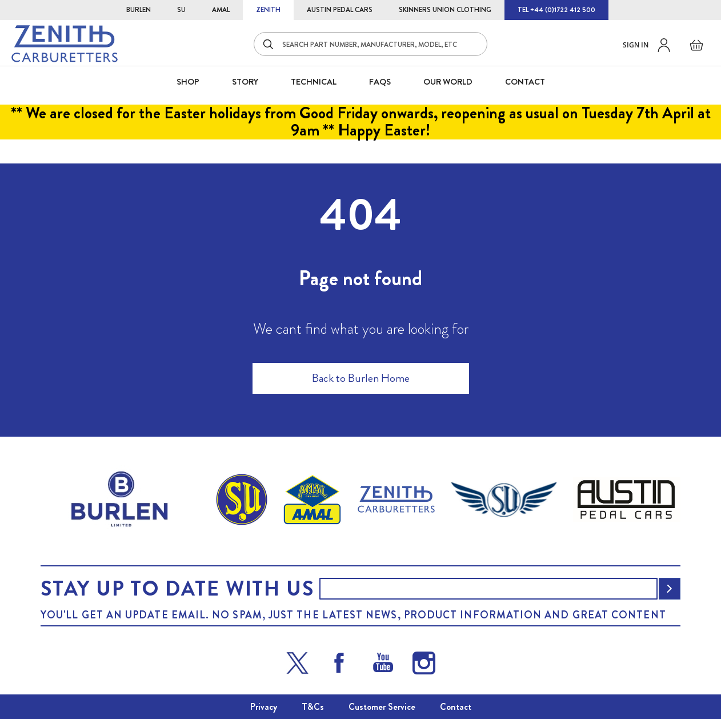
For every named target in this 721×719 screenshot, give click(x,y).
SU (181, 10)
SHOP (188, 81)
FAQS (380, 81)
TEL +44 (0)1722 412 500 (556, 10)
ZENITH (268, 10)
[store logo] (64, 43)
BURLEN (138, 10)
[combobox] (370, 44)
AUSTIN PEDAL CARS (339, 10)
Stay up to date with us (177, 589)
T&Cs (313, 706)
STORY (245, 81)
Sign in (635, 45)
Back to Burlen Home (361, 378)
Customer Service (382, 706)
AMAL (221, 10)
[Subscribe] (669, 589)
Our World (447, 81)
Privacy (263, 706)
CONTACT (525, 81)
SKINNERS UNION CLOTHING (445, 10)
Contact (455, 706)
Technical (314, 81)
